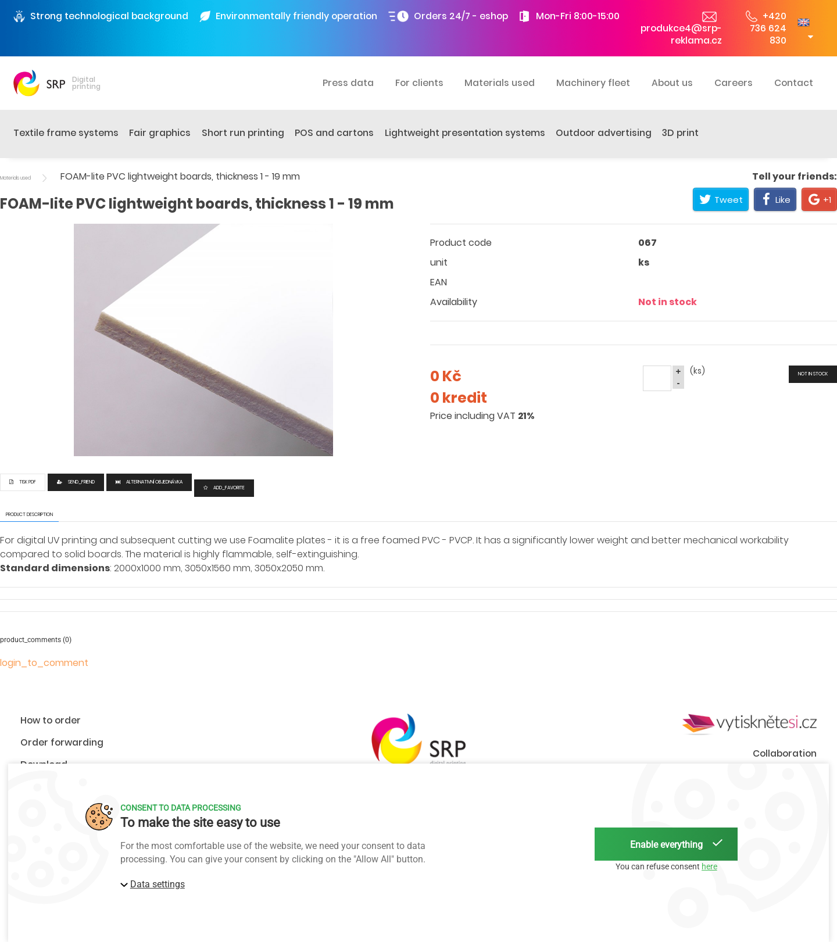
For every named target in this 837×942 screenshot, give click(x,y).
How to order (50, 720)
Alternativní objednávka (149, 482)
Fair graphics (160, 133)
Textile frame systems (66, 133)
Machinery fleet (593, 83)
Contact (793, 83)
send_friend (76, 482)
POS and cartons (334, 133)
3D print (680, 133)
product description (29, 514)
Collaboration (785, 753)
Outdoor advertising (604, 133)
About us (672, 83)
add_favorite (224, 488)
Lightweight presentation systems (465, 133)
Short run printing (243, 133)
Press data (348, 83)
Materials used (499, 83)
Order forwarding (61, 742)
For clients (419, 83)
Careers (733, 83)
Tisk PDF (22, 482)
